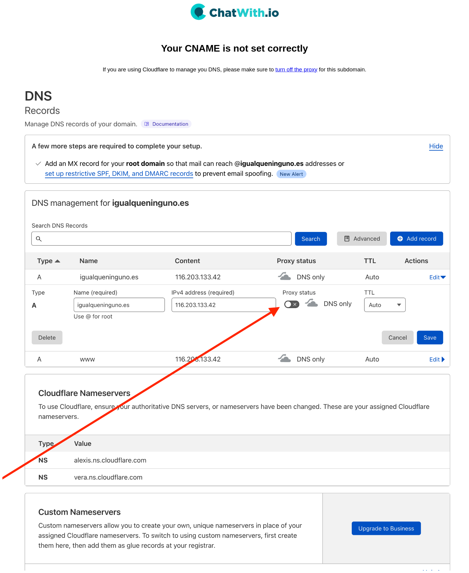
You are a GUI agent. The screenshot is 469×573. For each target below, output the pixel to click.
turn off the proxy (296, 69)
